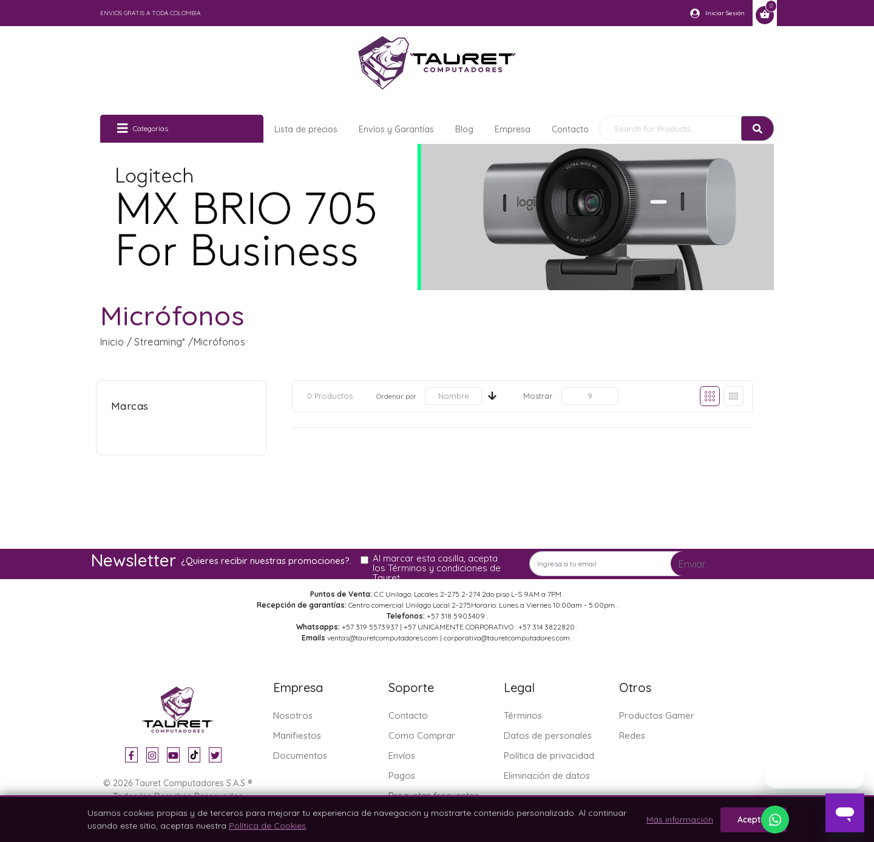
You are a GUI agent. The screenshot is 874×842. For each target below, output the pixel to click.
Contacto (570, 129)
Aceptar (753, 819)
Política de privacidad (549, 755)
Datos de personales (548, 735)
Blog (464, 129)
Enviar (692, 564)
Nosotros (293, 715)
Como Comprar (421, 735)
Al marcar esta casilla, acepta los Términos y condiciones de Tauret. (437, 568)
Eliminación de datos (547, 775)
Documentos (300, 755)
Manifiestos (297, 735)
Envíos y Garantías (396, 129)
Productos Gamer (656, 715)
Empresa (512, 129)
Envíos (401, 755)
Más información (679, 819)
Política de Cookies (267, 825)
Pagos (401, 775)
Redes (632, 735)
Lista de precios (305, 129)
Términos (523, 715)
